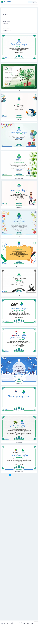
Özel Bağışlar (5, 23)
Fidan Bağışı (5, 14)
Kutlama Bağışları (6, 21)
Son (34, 403)
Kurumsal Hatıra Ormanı (7, 30)
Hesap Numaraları (14, 622)
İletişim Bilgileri (20, 622)
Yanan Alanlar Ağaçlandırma (8, 16)
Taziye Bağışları (6, 25)
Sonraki (30, 403)
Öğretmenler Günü (6, 28)
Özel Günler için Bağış (7, 19)
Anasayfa (25, 622)
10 (27, 403)
